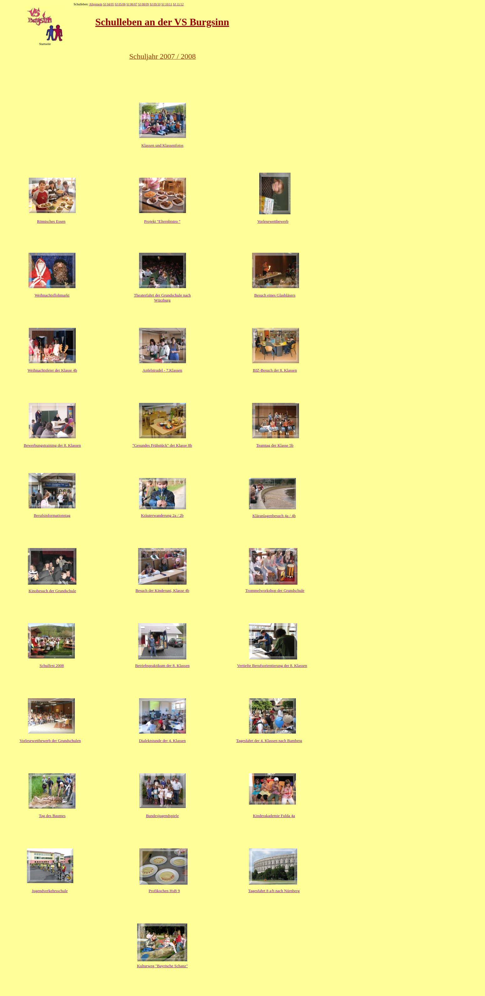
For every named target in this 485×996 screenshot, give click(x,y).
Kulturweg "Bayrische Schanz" (162, 965)
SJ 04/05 (108, 4)
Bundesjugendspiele (162, 815)
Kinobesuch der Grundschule (52, 590)
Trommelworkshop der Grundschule (274, 590)
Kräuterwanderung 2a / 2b (162, 515)
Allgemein (95, 4)
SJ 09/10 (155, 4)
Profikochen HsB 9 (164, 890)
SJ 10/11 (166, 4)
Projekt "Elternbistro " (162, 221)
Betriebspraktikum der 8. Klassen (162, 665)
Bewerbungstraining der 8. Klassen (52, 445)
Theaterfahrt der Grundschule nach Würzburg (162, 297)
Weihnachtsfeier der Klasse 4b (52, 370)
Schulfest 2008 (51, 665)
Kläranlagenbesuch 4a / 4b (274, 515)
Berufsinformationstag (52, 515)
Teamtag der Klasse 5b (274, 445)
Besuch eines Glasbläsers (274, 295)
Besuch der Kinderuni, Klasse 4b (162, 590)
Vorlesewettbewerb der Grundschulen (50, 740)
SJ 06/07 (131, 4)
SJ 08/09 (143, 4)
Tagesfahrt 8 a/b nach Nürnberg (274, 890)
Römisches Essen (51, 221)
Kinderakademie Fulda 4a (274, 815)
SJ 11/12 (178, 4)
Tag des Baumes (52, 815)
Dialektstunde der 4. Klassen (162, 740)
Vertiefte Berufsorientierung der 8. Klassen (272, 665)
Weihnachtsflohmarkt (52, 295)
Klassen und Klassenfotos (162, 145)
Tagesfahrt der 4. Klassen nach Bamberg (269, 740)
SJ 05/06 (120, 4)
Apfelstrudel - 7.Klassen (162, 370)
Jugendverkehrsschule (50, 890)
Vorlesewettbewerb (272, 221)
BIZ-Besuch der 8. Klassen (275, 370)
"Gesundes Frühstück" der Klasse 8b (162, 445)
